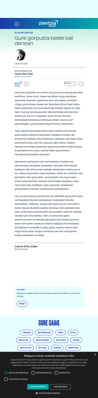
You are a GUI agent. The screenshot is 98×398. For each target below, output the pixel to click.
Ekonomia (23, 340)
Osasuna (26, 332)
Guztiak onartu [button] (38, 387)
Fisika (60, 332)
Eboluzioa (61, 340)
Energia (57, 348)
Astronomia (25, 348)
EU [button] (26, 84)
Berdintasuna (44, 332)
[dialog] (49, 375)
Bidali (22, 304)
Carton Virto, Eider (24, 74)
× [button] (95, 355)
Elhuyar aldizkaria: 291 (23, 71)
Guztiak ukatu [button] (61, 387)
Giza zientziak (42, 340)
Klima (73, 332)
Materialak (73, 348)
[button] (17, 23)
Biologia (42, 348)
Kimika (76, 340)
